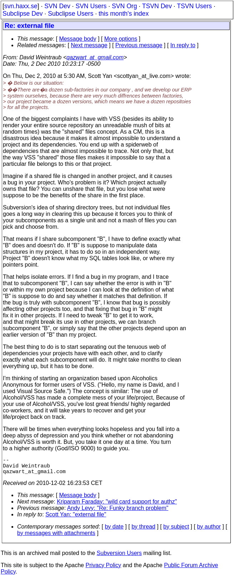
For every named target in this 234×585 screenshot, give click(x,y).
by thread (143, 531)
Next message (89, 45)
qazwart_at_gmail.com (95, 57)
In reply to (182, 45)
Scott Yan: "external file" (75, 519)
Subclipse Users (70, 13)
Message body (77, 39)
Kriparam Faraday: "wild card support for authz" (117, 506)
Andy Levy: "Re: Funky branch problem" (118, 512)
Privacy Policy (103, 569)
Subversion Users (119, 557)
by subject (176, 531)
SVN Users (90, 6)
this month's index (124, 13)
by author (209, 531)
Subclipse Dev (23, 13)
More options (121, 39)
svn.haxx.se (21, 6)
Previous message (139, 45)
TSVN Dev (157, 6)
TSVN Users (194, 6)
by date (114, 531)
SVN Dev (57, 6)
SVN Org (124, 6)
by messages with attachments (56, 537)
